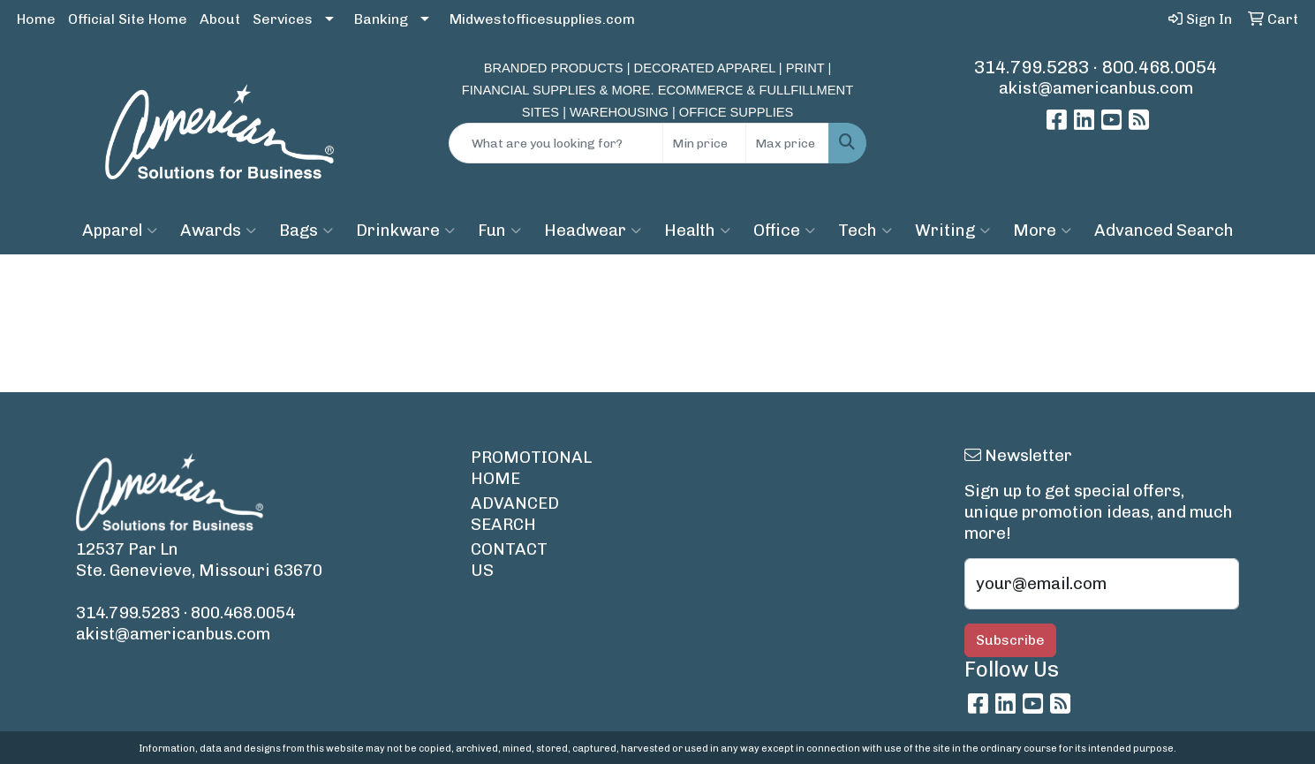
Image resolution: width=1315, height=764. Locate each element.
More (1042, 230)
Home (36, 19)
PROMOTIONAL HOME (522, 467)
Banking (381, 19)
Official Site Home (127, 19)
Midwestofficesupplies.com (542, 19)
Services (283, 19)
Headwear (592, 230)
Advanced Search (1164, 230)
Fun (499, 230)
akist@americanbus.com (1096, 88)
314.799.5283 (1031, 67)
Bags (306, 230)
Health (697, 230)
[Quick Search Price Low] (704, 143)
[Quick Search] (555, 143)
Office (784, 230)
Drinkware (405, 230)
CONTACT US (509, 559)
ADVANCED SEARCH (515, 513)
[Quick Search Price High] (787, 143)
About (220, 19)
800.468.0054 (1159, 67)
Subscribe (1010, 640)
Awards (218, 230)
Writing (952, 230)
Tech (865, 230)
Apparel (119, 230)
